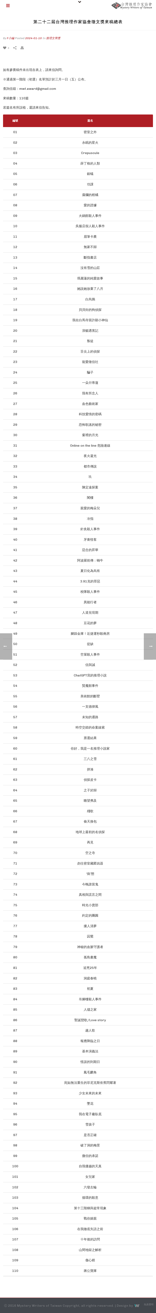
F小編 (10, 38)
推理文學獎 (53, 38)
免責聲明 (149, 1304)
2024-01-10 (33, 38)
